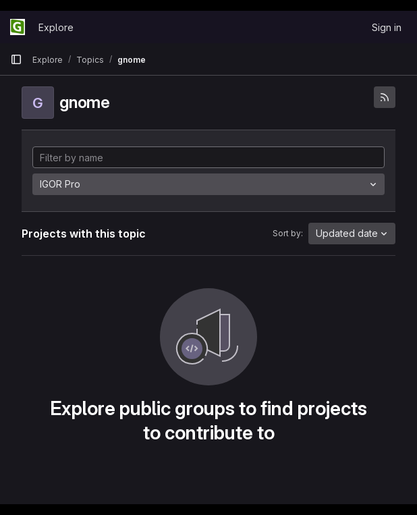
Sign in (386, 27)
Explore (56, 27)
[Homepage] (17, 27)
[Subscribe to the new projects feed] (384, 97)
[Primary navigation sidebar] (16, 59)
